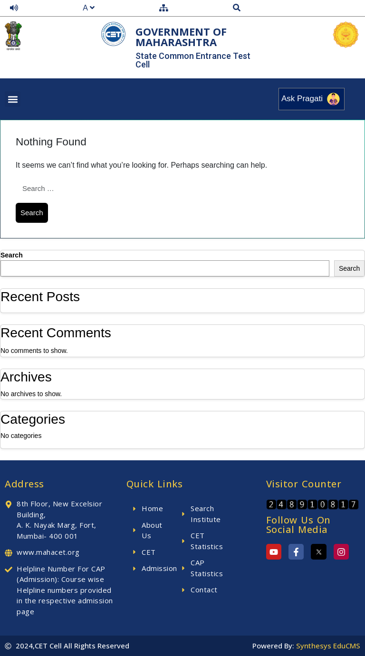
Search (11, 255)
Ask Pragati (311, 99)
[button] (12, 99)
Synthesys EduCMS (328, 645)
